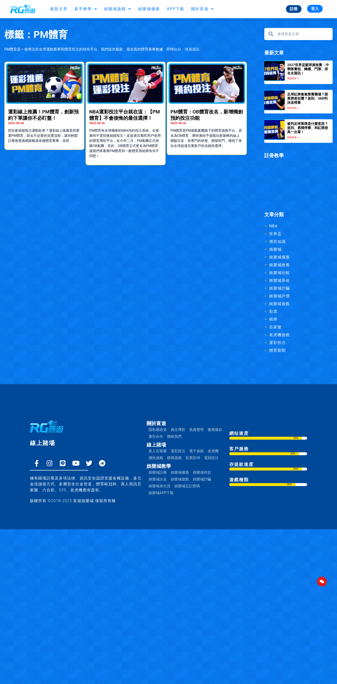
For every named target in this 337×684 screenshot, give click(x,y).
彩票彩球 (193, 458)
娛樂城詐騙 (279, 288)
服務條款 (215, 430)
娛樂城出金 (158, 479)
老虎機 (213, 451)
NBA (273, 226)
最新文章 (59, 9)
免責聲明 (196, 430)
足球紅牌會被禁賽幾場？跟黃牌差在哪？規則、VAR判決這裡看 (307, 98)
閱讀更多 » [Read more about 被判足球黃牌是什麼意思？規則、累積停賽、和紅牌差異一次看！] (293, 137)
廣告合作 (156, 436)
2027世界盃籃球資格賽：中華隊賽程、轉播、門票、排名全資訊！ (308, 69)
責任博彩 (178, 430)
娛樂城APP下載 (161, 493)
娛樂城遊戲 (117, 9)
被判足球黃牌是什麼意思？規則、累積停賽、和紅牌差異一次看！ (307, 128)
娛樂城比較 (279, 272)
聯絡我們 (174, 436)
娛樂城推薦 (279, 265)
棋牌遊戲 (174, 458)
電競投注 (211, 458)
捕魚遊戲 (156, 458)
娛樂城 (275, 249)
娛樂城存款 (202, 472)
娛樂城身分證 (159, 486)
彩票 (273, 311)
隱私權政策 (158, 430)
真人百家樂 (158, 451)
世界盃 (275, 233)
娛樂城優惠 (149, 9)
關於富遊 (202, 9)
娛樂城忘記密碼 (187, 486)
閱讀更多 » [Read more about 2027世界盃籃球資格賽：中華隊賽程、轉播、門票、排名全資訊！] (293, 78)
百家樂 (275, 327)
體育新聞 (277, 350)
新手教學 (85, 9)
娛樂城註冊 (158, 472)
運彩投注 (277, 342)
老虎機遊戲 (279, 335)
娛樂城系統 (279, 280)
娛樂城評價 (279, 296)
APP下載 (175, 9)
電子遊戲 (196, 451)
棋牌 (273, 319)
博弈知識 (277, 241)
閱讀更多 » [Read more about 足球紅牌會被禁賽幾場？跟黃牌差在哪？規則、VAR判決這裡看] (293, 108)
